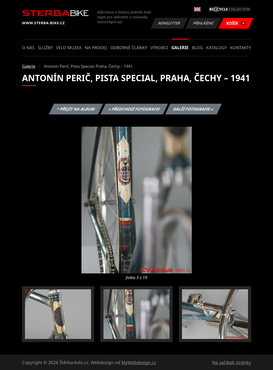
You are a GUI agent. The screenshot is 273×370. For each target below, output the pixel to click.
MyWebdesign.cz (138, 362)
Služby (45, 47)
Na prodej (96, 47)
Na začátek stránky (231, 362)
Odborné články (128, 47)
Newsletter (169, 23)
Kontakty (240, 47)
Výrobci (159, 47)
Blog (197, 47)
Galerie (180, 47)
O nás (28, 47)
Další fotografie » (193, 109)
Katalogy (216, 47)
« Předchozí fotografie (134, 109)
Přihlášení (203, 23)
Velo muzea (68, 47)
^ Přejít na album (76, 109)
